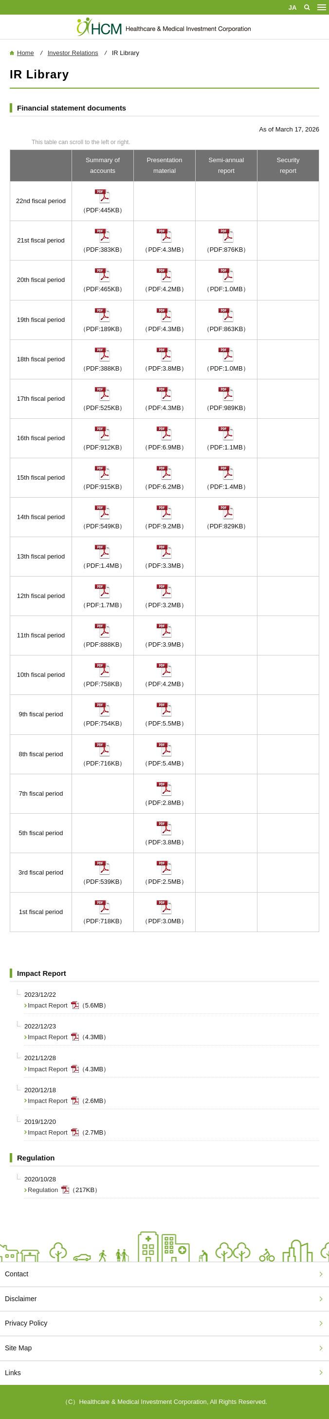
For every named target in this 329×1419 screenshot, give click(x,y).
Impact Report (48, 1005)
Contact (16, 1274)
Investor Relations (73, 52)
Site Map (18, 1348)
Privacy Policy (26, 1323)
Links (13, 1373)
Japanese (292, 7)
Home (25, 52)
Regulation (43, 1190)
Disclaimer (21, 1299)
